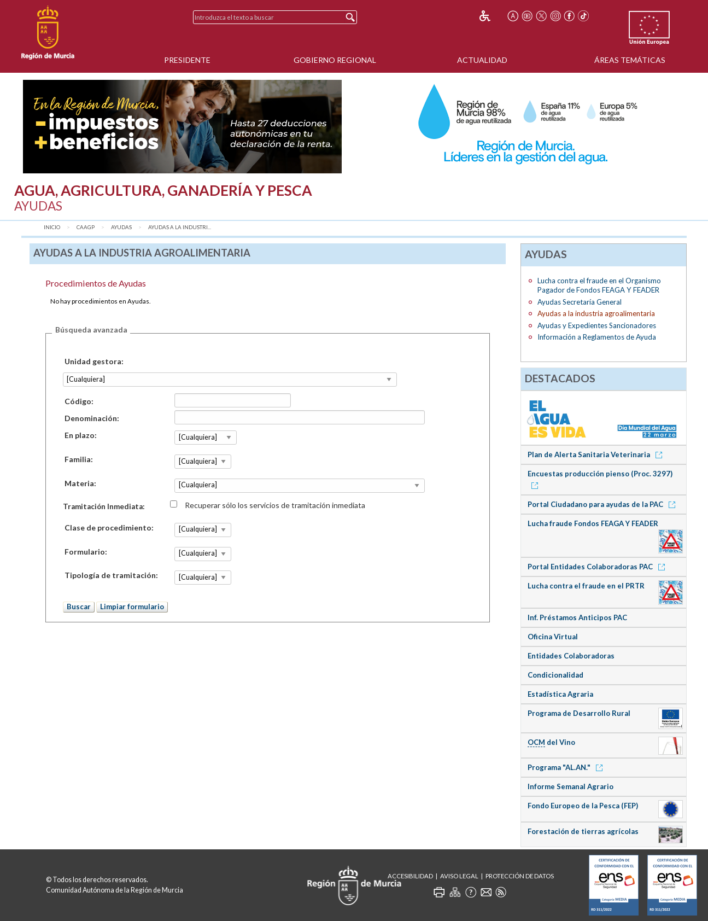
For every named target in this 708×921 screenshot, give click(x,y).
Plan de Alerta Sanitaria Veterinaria (597, 454)
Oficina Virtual (553, 636)
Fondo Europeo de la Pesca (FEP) (583, 805)
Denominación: (92, 418)
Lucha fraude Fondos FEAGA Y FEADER (593, 523)
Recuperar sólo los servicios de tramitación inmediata (275, 504)
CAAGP (86, 227)
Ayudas (121, 227)
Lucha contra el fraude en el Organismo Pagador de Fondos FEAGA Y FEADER (599, 285)
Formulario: (86, 551)
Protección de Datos (519, 875)
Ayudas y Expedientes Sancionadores (596, 325)
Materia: (80, 483)
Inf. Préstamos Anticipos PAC (577, 617)
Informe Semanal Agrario (570, 786)
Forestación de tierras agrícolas (583, 831)
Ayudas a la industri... (179, 227)
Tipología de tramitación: (111, 575)
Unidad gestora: (94, 361)
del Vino (551, 742)
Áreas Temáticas (629, 60)
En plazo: (81, 435)
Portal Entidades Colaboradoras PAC (598, 566)
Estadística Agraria (560, 694)
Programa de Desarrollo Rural (579, 713)
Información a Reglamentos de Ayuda (596, 337)
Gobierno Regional (335, 60)
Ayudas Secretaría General (579, 302)
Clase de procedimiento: (109, 527)
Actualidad (482, 60)
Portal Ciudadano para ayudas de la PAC (603, 504)
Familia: (79, 459)
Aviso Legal (459, 875)
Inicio (52, 227)
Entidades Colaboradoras (571, 655)
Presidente (187, 60)
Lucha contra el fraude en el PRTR (586, 585)
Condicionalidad (555, 675)
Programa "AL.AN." (567, 767)
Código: (79, 401)
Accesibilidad (410, 875)
